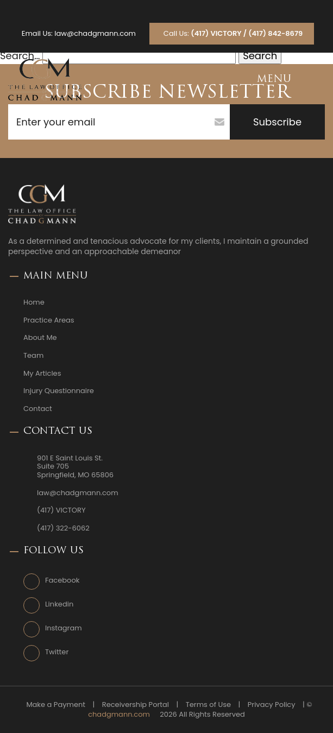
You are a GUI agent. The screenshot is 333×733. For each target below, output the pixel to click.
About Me (40, 337)
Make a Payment (55, 705)
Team (33, 355)
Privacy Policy (272, 705)
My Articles (42, 373)
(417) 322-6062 (63, 528)
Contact (37, 409)
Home (34, 302)
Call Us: (233, 33)
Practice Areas (48, 320)
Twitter (56, 652)
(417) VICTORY (61, 510)
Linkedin (59, 604)
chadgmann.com (119, 714)
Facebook (62, 580)
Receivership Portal (135, 705)
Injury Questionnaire (58, 391)
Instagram (63, 628)
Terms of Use (208, 705)
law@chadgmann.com (95, 34)
